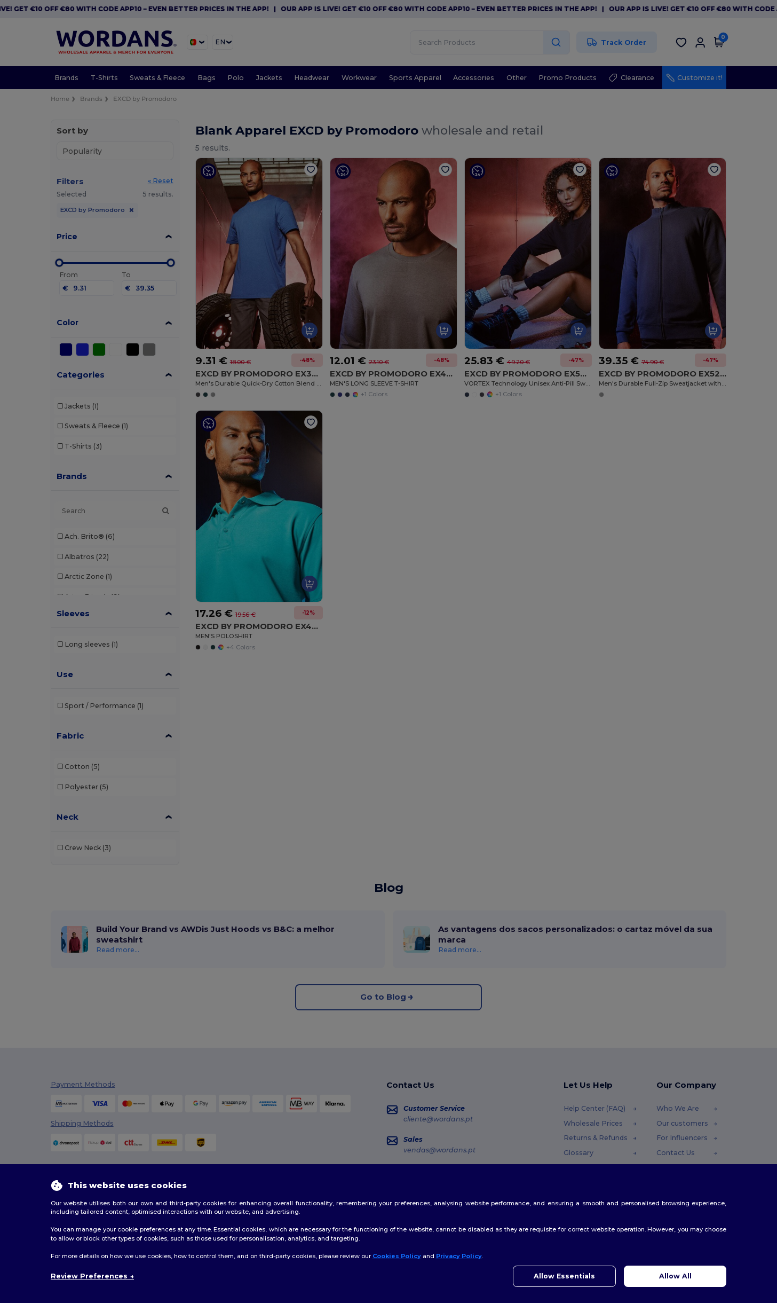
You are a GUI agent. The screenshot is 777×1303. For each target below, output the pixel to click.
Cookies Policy (396, 1256)
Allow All (675, 1276)
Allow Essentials (564, 1276)
